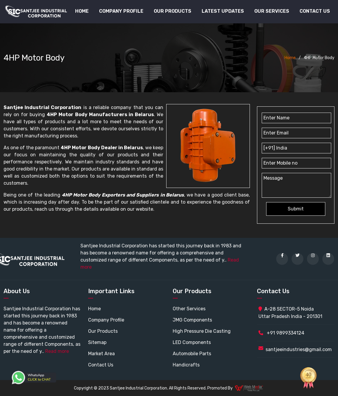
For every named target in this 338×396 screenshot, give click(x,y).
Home (82, 11)
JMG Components (192, 320)
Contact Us (315, 11)
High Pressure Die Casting (202, 331)
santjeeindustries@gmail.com (299, 349)
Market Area (101, 353)
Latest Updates (223, 11)
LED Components (192, 342)
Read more (57, 351)
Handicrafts (186, 365)
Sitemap (97, 342)
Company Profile (121, 11)
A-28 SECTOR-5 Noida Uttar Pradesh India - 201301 (290, 312)
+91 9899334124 (281, 333)
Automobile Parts (192, 353)
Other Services (189, 308)
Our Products (103, 331)
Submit (296, 209)
